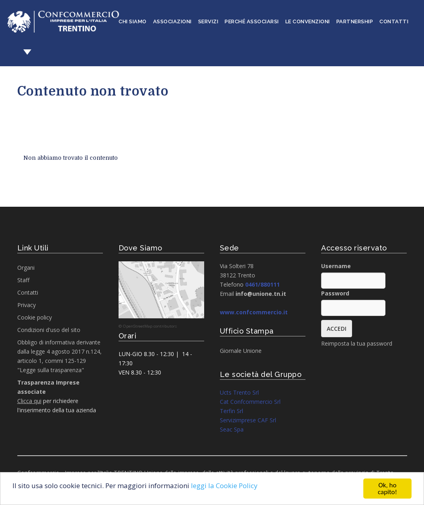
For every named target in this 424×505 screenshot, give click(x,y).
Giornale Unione (241, 350)
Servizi (208, 21)
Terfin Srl (231, 411)
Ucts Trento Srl (239, 392)
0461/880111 (262, 284)
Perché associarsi (252, 21)
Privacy (26, 305)
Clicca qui (29, 401)
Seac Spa (232, 429)
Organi (26, 267)
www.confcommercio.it (254, 312)
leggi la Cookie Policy (224, 485)
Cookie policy (34, 317)
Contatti (393, 21)
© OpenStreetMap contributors (148, 326)
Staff (23, 280)
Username (336, 266)
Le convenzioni (307, 21)
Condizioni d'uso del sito (48, 330)
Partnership (354, 21)
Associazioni (172, 21)
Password (335, 293)
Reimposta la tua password (356, 343)
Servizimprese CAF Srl (248, 420)
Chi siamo (133, 21)
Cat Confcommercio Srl (250, 401)
